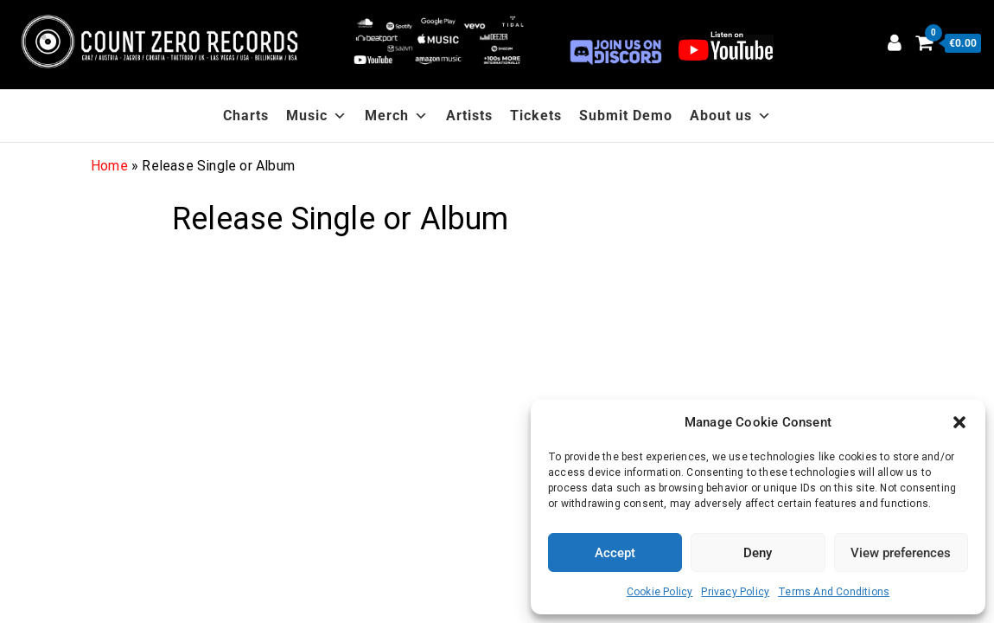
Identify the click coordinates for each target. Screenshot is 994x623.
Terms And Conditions (833, 592)
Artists (469, 115)
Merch (397, 115)
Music (316, 115)
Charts (246, 115)
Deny (757, 553)
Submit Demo (625, 115)
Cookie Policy (660, 592)
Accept (615, 553)
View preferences (901, 553)
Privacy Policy (735, 592)
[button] (959, 422)
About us (731, 115)
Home (109, 165)
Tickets (536, 115)
